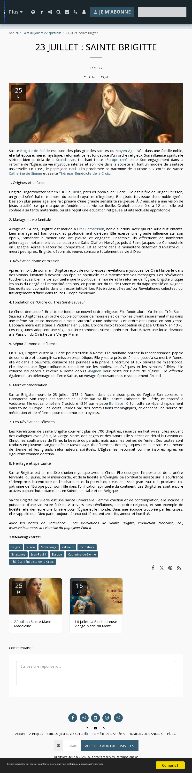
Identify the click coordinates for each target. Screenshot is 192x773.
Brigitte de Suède (35, 150)
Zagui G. (96, 67)
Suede (30, 547)
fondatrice (87, 547)
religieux (68, 547)
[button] (42, 12)
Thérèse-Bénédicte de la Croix (84, 173)
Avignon (93, 370)
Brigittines (18, 554)
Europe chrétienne (122, 159)
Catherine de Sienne (26, 173)
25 (19, 587)
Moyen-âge (48, 547)
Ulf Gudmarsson (90, 228)
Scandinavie (65, 159)
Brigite (15, 547)
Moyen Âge (125, 150)
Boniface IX (118, 403)
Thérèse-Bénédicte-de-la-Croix (32, 562)
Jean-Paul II (38, 554)
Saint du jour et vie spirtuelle (42, 33)
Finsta (75, 191)
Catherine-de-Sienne (82, 554)
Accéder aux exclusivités (109, 745)
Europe (57, 554)
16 (79, 587)
